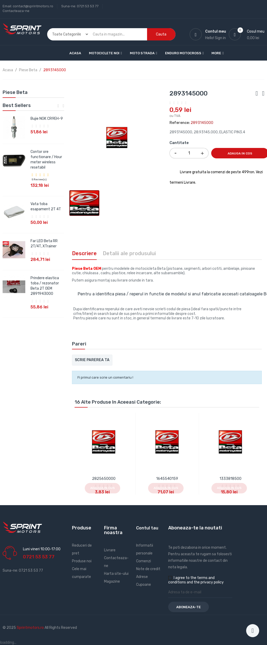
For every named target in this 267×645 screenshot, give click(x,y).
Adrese (142, 577)
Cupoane (143, 584)
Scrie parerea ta (92, 360)
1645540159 (167, 478)
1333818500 (230, 478)
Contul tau (147, 527)
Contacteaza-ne (16, 11)
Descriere (84, 253)
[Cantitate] (189, 153)
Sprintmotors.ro (31, 627)
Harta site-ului (116, 573)
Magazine (112, 581)
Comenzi (143, 561)
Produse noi (82, 561)
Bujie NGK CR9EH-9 (47, 118)
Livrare (110, 550)
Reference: (179, 123)
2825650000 (104, 478)
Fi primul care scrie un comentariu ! (105, 377)
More (216, 53)
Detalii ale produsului (129, 253)
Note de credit (148, 569)
